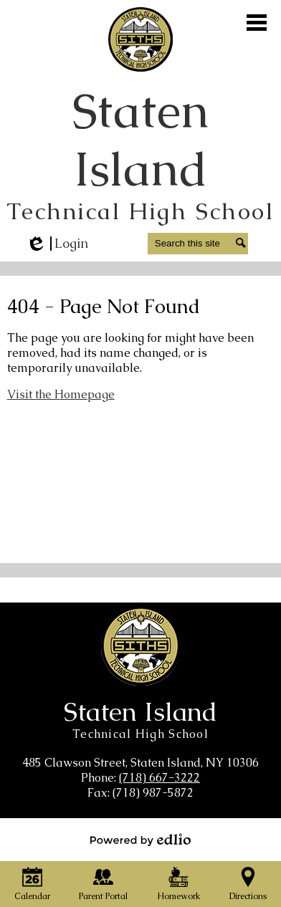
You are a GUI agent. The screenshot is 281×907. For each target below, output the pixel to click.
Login (57, 243)
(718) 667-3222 (159, 777)
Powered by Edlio (140, 839)
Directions (248, 884)
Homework (179, 884)
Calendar (32, 884)
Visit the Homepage (61, 394)
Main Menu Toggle (257, 22)
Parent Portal (103, 884)
